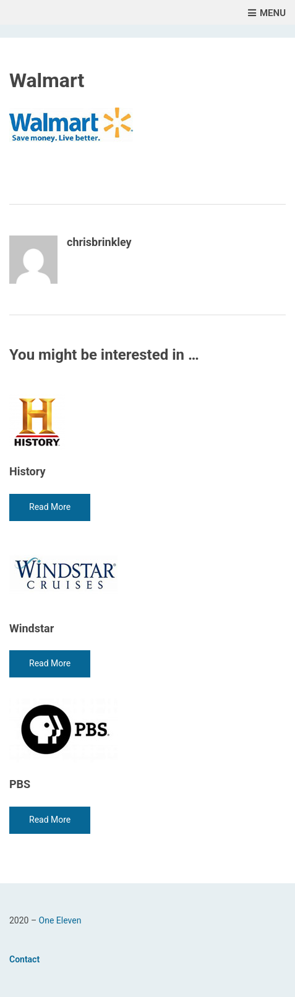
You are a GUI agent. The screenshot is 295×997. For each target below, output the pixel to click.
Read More (50, 507)
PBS (19, 784)
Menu (267, 13)
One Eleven (60, 920)
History (27, 471)
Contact (24, 959)
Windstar (31, 628)
